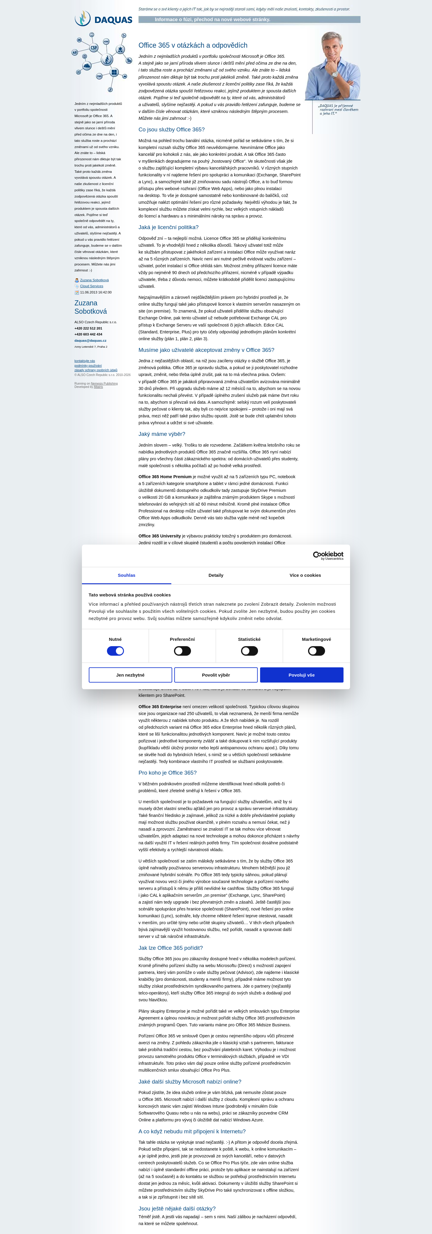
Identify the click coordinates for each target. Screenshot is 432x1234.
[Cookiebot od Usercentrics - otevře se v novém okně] (317, 555)
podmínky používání (88, 365)
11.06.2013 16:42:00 (96, 292)
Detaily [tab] (216, 575)
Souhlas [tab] (126, 575)
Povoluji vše (302, 674)
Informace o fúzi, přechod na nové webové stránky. (212, 19)
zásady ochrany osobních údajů (95, 370)
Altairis (98, 386)
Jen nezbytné (130, 674)
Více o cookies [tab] (305, 575)
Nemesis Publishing (104, 383)
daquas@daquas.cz (90, 340)
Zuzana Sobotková (94, 280)
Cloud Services (91, 286)
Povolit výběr (216, 674)
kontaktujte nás (84, 361)
